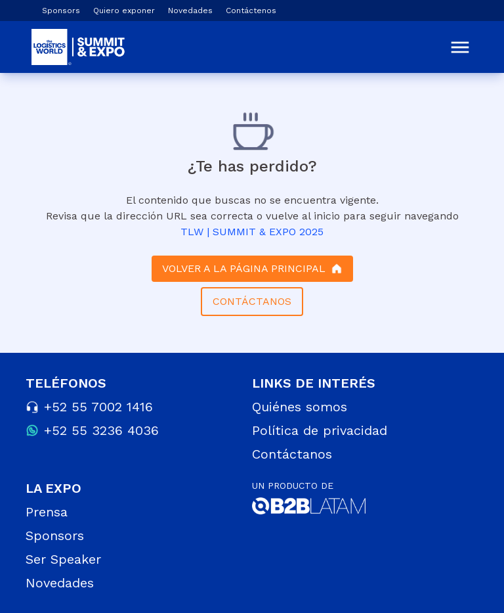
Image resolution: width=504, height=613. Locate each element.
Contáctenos (251, 10)
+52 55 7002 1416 (98, 407)
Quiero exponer (124, 10)
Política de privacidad (319, 430)
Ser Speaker (63, 559)
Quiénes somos (299, 407)
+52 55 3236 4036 (101, 430)
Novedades (190, 10)
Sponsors (61, 10)
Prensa (47, 512)
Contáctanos (292, 454)
